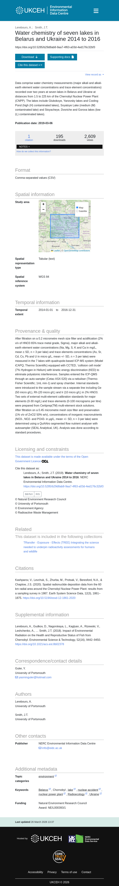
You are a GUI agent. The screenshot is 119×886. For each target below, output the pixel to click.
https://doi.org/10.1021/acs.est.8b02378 (39, 644)
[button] (43, 204)
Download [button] (30, 57)
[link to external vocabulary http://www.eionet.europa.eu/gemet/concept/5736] (64, 794)
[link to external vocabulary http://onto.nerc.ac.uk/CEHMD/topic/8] (86, 794)
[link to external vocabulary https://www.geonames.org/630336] (50, 790)
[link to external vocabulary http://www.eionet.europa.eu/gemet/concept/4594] (75, 790)
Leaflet (55, 250)
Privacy (52, 872)
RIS (38, 494)
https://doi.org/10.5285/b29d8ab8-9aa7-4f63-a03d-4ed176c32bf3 (63, 486)
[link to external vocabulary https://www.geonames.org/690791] (101, 794)
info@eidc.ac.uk (50, 748)
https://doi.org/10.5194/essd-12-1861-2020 (49, 597)
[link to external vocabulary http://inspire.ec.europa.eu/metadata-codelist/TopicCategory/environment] (56, 776)
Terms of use (69, 872)
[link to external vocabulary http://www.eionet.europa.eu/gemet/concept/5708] (100, 790)
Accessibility (35, 872)
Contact (86, 872)
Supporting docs (62, 57)
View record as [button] (93, 74)
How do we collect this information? (34, 151)
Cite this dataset (30, 65)
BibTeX (29, 494)
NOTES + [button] (24, 146)
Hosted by (40, 838)
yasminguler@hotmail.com (33, 677)
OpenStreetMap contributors (77, 250)
